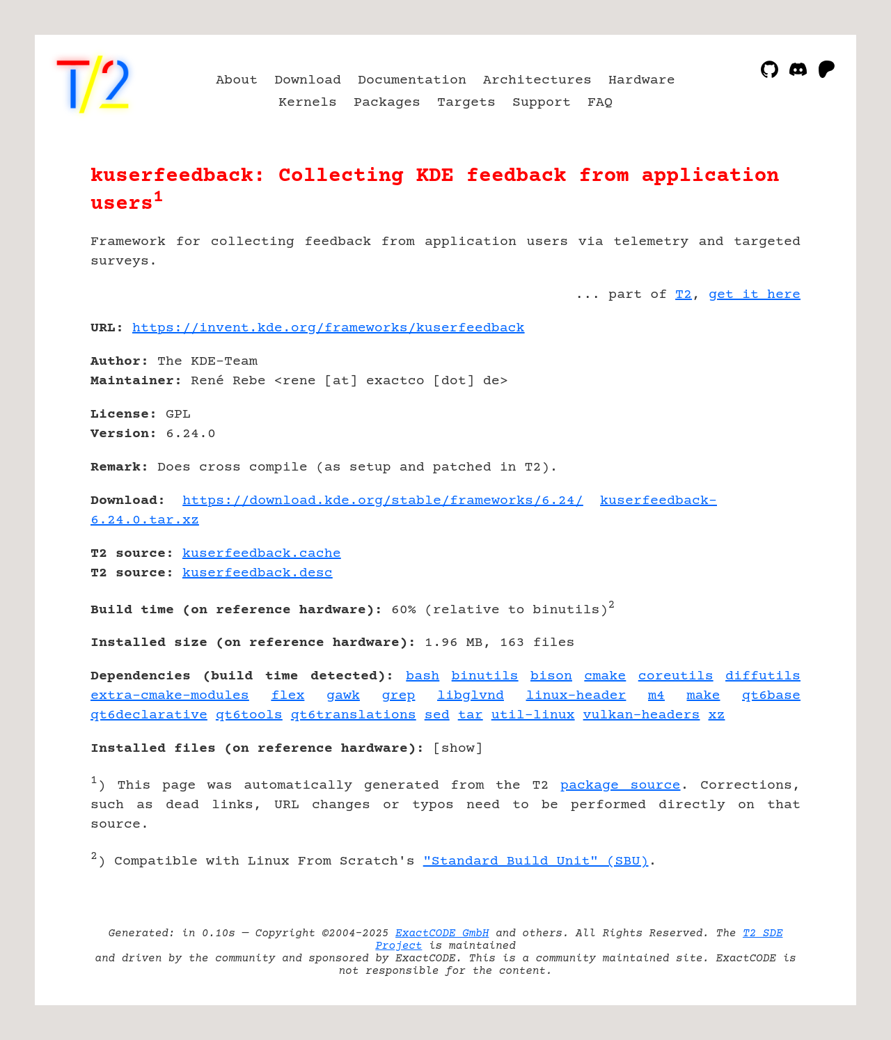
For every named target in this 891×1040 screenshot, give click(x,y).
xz (717, 715)
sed (437, 715)
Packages (387, 103)
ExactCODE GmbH (442, 933)
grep (398, 696)
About (237, 80)
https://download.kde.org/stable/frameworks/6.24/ (382, 501)
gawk (343, 696)
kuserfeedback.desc (257, 573)
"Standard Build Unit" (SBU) (536, 861)
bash (422, 676)
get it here (755, 295)
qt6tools (249, 715)
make (703, 696)
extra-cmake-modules (169, 696)
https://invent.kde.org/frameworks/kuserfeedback (328, 328)
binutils (485, 676)
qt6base (771, 696)
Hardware (641, 80)
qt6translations (353, 715)
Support (541, 103)
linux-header (576, 696)
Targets (466, 103)
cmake (605, 676)
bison (551, 676)
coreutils (675, 676)
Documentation (412, 80)
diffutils (763, 676)
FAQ (600, 103)
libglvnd (470, 696)
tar (470, 715)
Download (307, 80)
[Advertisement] (759, 409)
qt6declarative (148, 715)
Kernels (307, 103)
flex (287, 696)
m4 (656, 696)
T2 (683, 295)
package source (620, 786)
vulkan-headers (641, 715)
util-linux (533, 715)
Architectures (537, 80)
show (458, 749)
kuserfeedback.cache (261, 554)
